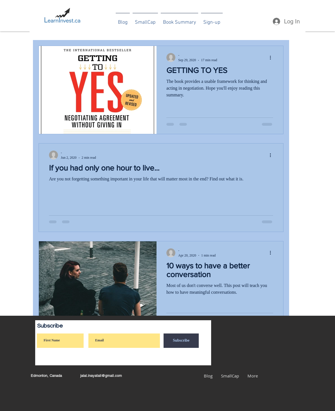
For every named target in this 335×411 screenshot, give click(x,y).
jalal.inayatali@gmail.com (101, 376)
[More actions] (272, 57)
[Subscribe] (181, 340)
